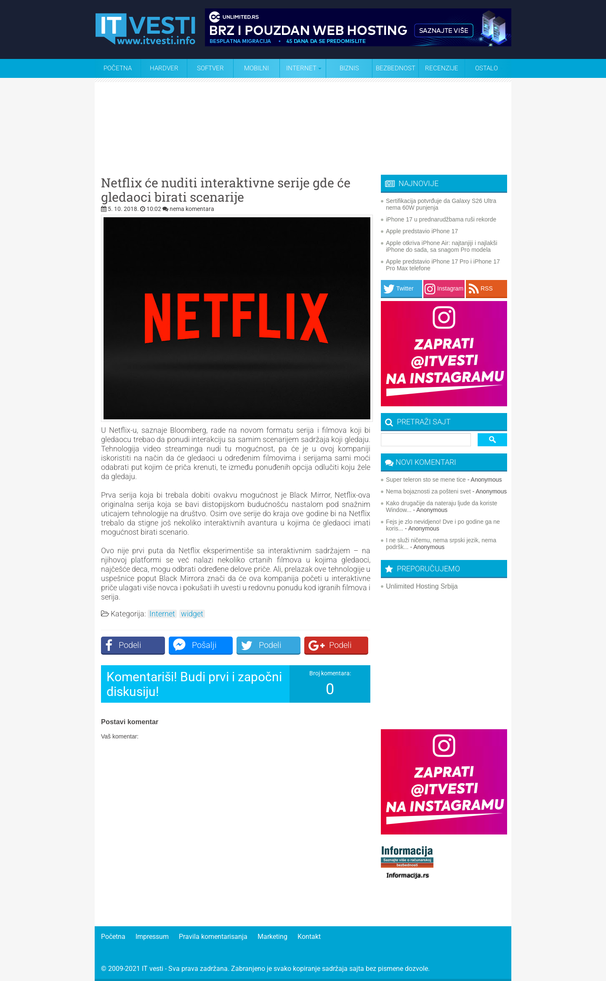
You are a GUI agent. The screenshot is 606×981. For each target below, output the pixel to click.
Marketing (272, 937)
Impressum (152, 937)
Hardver (164, 68)
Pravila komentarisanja (213, 937)
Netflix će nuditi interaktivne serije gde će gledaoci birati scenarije (226, 190)
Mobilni (256, 68)
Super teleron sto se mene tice (426, 479)
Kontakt (309, 937)
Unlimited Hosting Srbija (422, 586)
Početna (118, 68)
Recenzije (441, 68)
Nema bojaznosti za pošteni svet (428, 491)
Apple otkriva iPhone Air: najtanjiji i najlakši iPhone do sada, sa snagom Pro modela (441, 246)
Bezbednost (395, 68)
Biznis (349, 68)
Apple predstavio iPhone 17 (422, 231)
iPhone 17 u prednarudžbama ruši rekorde (441, 219)
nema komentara (192, 208)
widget (192, 614)
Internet (162, 614)
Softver (210, 68)
